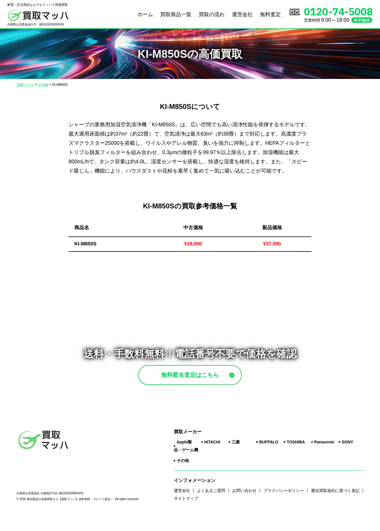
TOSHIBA (296, 456)
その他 (183, 475)
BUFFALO (268, 456)
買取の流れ (212, 14)
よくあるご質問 (211, 504)
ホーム (145, 14)
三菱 (236, 456)
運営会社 (242, 14)
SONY (347, 456)
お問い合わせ (244, 504)
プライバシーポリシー (283, 504)
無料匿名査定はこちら (203, 382)
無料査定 (270, 14)
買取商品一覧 (175, 14)
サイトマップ (186, 512)
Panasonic (324, 456)
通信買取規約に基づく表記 (335, 504)
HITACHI (212, 456)
